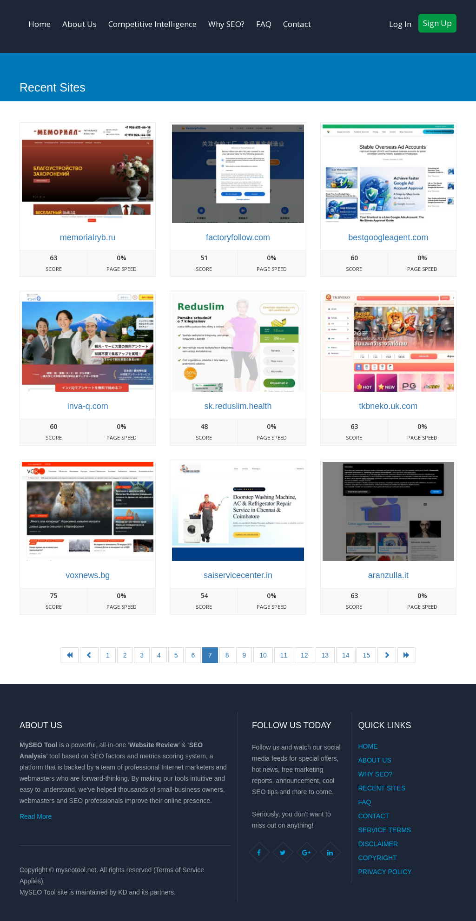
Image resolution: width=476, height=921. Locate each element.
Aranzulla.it (388, 575)
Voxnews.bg (88, 575)
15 (366, 655)
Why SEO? (226, 24)
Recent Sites (382, 788)
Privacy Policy (385, 871)
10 (263, 655)
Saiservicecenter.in (238, 575)
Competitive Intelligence (152, 24)
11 (284, 655)
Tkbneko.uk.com (388, 406)
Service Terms (384, 830)
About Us (79, 24)
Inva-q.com (87, 406)
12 (304, 655)
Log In (400, 24)
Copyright (377, 858)
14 (346, 655)
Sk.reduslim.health (237, 406)
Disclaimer (378, 844)
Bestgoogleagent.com (388, 237)
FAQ (263, 24)
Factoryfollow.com (238, 237)
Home (39, 24)
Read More (36, 816)
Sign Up (437, 23)
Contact (297, 24)
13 (325, 655)
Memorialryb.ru (88, 237)
